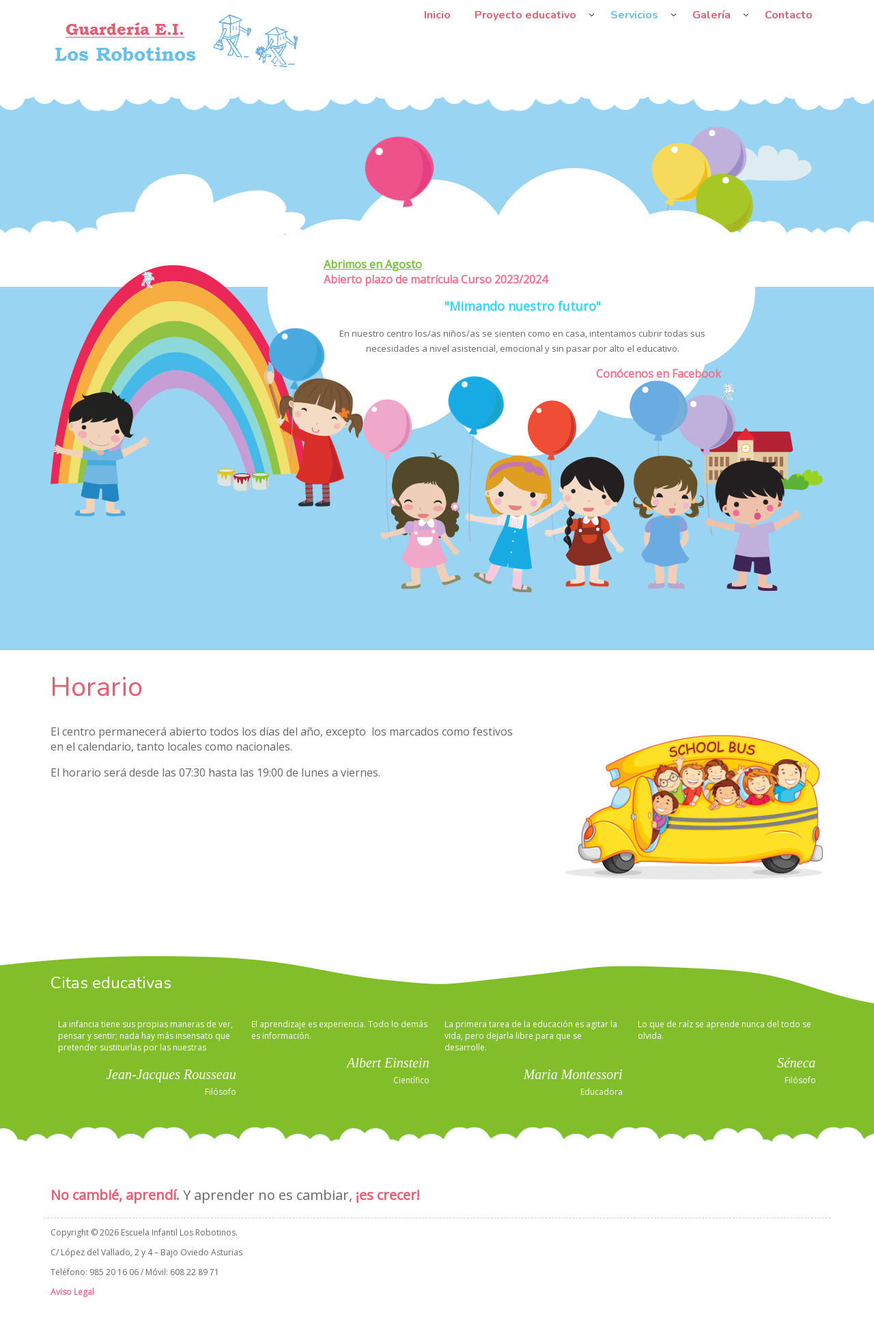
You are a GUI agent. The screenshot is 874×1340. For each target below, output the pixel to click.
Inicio (437, 15)
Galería (711, 15)
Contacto (789, 15)
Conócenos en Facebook (658, 373)
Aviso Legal (72, 1292)
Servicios (634, 15)
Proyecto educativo (525, 15)
